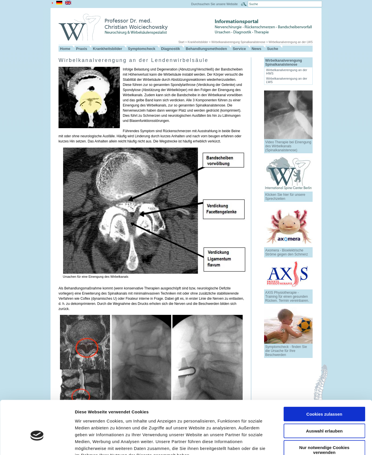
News (256, 49)
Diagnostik (170, 49)
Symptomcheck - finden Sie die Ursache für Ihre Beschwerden (286, 351)
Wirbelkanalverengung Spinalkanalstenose (238, 42)
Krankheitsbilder (198, 42)
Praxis (81, 49)
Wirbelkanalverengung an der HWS (286, 71)
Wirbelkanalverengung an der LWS (291, 42)
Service (239, 49)
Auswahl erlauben (324, 396)
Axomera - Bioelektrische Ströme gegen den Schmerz (286, 252)
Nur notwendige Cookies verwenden (324, 415)
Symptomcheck (141, 49)
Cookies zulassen (324, 379)
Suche (272, 49)
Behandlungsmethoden (206, 49)
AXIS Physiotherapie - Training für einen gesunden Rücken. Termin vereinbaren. (287, 297)
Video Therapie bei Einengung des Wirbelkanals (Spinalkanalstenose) (288, 146)
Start (181, 42)
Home (65, 49)
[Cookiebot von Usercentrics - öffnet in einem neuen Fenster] (37, 444)
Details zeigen (303, 443)
